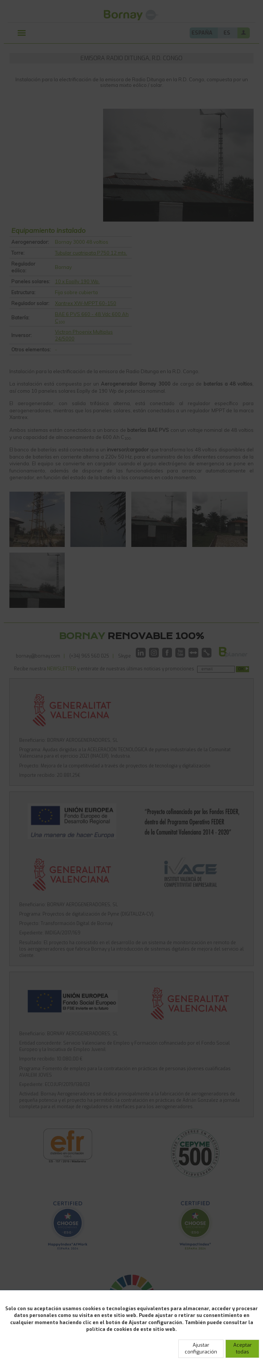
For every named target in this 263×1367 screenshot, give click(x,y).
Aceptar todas (242, 1348)
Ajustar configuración (201, 1348)
